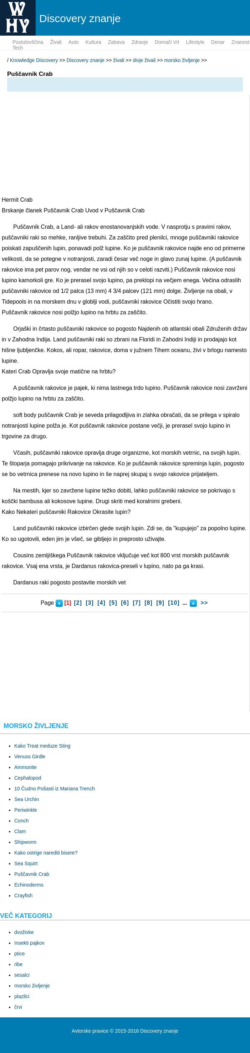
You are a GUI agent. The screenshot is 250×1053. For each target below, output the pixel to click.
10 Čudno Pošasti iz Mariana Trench (54, 788)
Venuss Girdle (29, 756)
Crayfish (23, 895)
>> (204, 603)
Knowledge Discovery (34, 60)
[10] (173, 603)
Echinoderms (29, 885)
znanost (240, 42)
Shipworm (25, 842)
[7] (137, 603)
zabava (116, 42)
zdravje (139, 42)
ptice (19, 953)
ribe (18, 964)
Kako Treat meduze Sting (42, 746)
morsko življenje (182, 60)
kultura (93, 42)
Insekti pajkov (29, 943)
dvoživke (24, 932)
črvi (18, 1007)
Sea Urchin (26, 799)
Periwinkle (25, 810)
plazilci (21, 996)
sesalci (22, 975)
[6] (125, 603)
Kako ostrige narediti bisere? (45, 853)
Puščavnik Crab (31, 874)
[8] (148, 603)
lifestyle (195, 42)
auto (73, 42)
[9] (160, 603)
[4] (101, 603)
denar (218, 42)
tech (17, 48)
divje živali (144, 60)
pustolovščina (27, 42)
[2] (78, 603)
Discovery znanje (86, 60)
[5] (113, 603)
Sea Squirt (25, 863)
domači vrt (167, 42)
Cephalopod (27, 778)
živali (56, 42)
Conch (21, 821)
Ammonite (25, 767)
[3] (90, 603)
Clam (20, 831)
